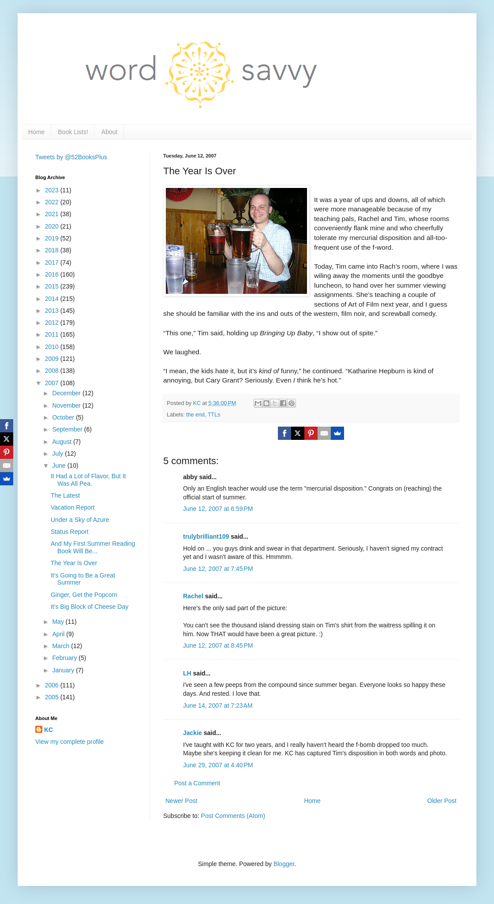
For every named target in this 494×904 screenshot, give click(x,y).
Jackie (192, 732)
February (65, 657)
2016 (52, 274)
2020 (52, 226)
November (67, 405)
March (61, 645)
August (62, 441)
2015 (52, 286)
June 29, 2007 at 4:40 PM (218, 765)
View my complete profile (69, 741)
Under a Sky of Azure (80, 519)
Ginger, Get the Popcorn (84, 594)
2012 (52, 322)
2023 (52, 190)
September (68, 429)
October (64, 417)
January (64, 670)
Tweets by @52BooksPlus (71, 157)
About (109, 131)
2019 (52, 238)
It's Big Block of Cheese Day (89, 606)
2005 (52, 697)
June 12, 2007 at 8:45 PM (218, 645)
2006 (52, 685)
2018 (52, 250)
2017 (52, 262)
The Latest (65, 495)
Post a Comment (197, 783)
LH (187, 673)
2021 (52, 214)
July (58, 453)
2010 (52, 346)
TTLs (214, 415)
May (58, 621)
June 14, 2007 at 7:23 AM (218, 705)
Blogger (283, 863)
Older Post (442, 800)
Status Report (70, 531)
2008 (52, 370)
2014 (52, 298)
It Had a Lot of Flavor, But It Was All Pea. (88, 480)
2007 (52, 382)
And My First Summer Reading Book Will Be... (93, 547)
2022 (52, 202)
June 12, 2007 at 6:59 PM (218, 508)
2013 (52, 310)
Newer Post (181, 800)
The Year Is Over (74, 562)
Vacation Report (72, 507)
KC (48, 729)
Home (36, 131)
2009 (52, 358)
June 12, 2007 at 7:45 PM (218, 568)
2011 (52, 334)
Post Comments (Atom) (233, 815)
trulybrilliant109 (206, 536)
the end (195, 415)
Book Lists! (73, 131)
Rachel (193, 596)
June (59, 465)
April (59, 634)
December (67, 393)
